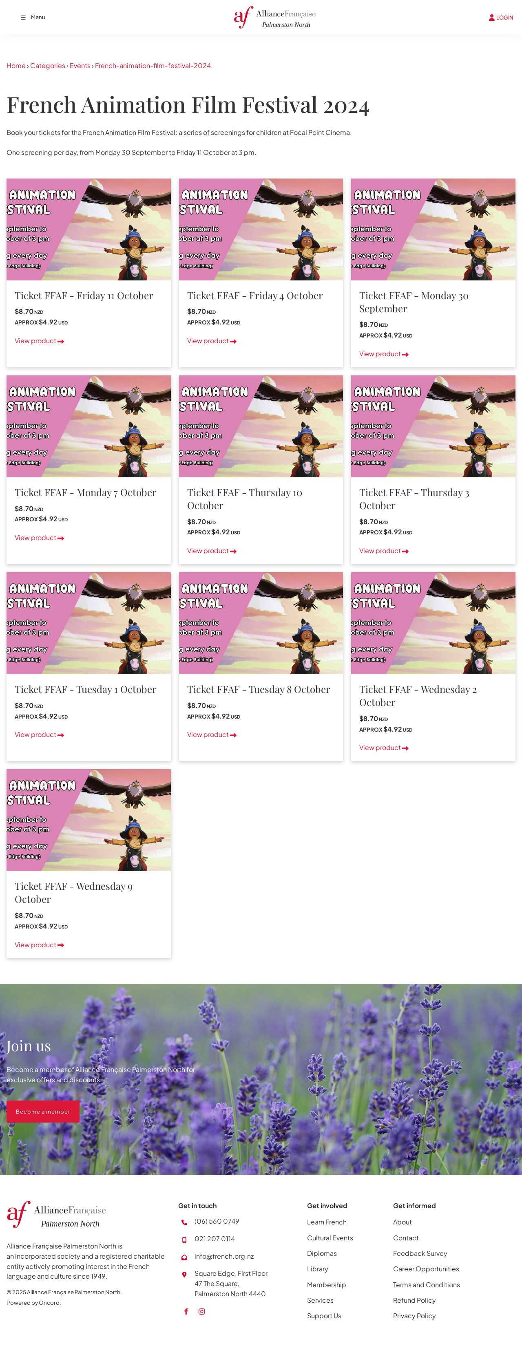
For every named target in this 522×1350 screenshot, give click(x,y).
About (402, 1222)
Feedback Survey (420, 1253)
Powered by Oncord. (34, 1302)
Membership (326, 1284)
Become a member (34, 1105)
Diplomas (322, 1253)
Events (80, 65)
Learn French (327, 1222)
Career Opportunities (426, 1268)
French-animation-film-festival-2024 (153, 65)
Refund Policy (414, 1300)
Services (320, 1300)
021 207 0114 (215, 1238)
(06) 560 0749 (217, 1221)
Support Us (324, 1315)
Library (317, 1268)
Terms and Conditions (426, 1284)
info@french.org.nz (224, 1256)
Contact (406, 1237)
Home (16, 65)
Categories (47, 65)
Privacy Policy (414, 1315)
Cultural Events (330, 1237)
